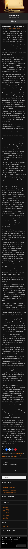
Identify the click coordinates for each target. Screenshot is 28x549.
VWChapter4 (6, 512)
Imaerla (6, 454)
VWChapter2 (6, 509)
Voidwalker (14, 453)
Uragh (20, 454)
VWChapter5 (6, 513)
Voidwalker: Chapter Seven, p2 (9, 490)
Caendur (18, 28)
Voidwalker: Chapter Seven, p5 (9, 486)
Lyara (14, 454)
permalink (14, 456)
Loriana (10, 454)
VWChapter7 (6, 517)
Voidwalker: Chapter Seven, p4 (9, 487)
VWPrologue (5, 518)
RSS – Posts (6, 526)
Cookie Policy (5, 543)
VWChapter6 (6, 515)
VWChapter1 (20, 453)
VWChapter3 (6, 510)
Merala (16, 454)
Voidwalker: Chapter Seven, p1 (9, 492)
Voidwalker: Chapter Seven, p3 (9, 489)
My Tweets (4, 533)
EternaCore (14, 16)
